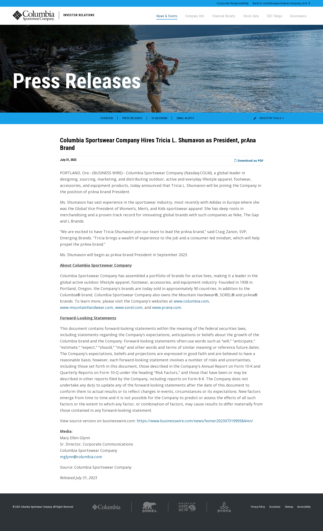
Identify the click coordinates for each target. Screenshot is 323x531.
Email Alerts (185, 128)
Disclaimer (274, 517)
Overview (106, 128)
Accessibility (303, 517)
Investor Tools (269, 128)
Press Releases (132, 128)
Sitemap (289, 517)
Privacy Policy (258, 517)
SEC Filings (274, 16)
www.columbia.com (191, 311)
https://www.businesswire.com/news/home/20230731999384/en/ (195, 431)
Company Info (194, 16)
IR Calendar (159, 128)
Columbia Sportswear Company (36, 517)
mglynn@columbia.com (81, 466)
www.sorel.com (128, 317)
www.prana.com (166, 317)
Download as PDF (248, 171)
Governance (298, 16)
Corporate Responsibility (233, 3)
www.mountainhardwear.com (86, 317)
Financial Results (223, 16)
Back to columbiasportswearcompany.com (281, 3)
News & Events (166, 16)
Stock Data (251, 16)
